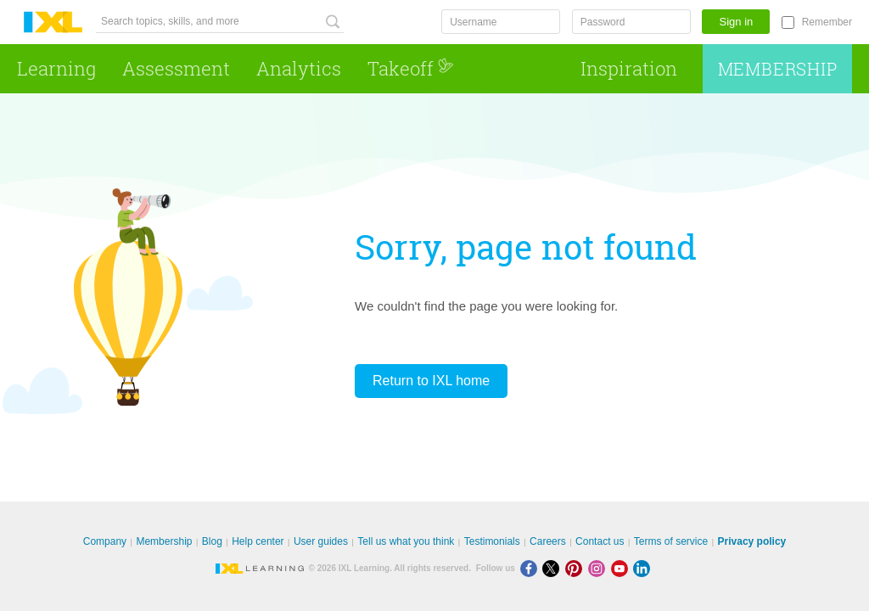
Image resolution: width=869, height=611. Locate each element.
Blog (212, 541)
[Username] (500, 21)
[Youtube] (622, 568)
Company (104, 541)
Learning (56, 68)
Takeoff (410, 68)
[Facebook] (531, 568)
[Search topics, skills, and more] (220, 21)
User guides (321, 541)
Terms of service (671, 541)
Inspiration (628, 68)
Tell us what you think (405, 541)
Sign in (737, 21)
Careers (548, 541)
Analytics (298, 68)
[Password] (631, 21)
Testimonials (492, 541)
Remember (827, 22)
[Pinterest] (576, 568)
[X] (553, 568)
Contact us (599, 541)
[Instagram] (599, 568)
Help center (257, 541)
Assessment (176, 68)
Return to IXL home (431, 380)
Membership (778, 69)
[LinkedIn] (643, 568)
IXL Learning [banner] (53, 22)
